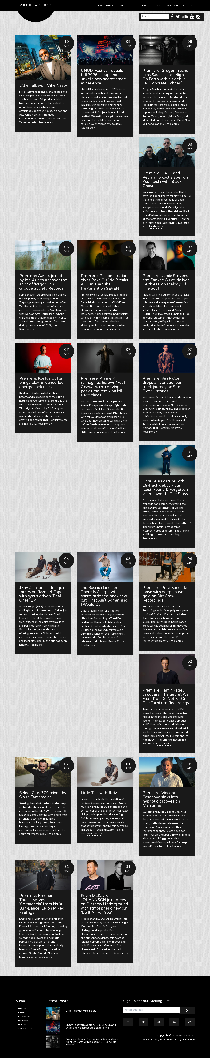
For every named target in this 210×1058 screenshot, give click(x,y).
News (99, 6)
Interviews (142, 6)
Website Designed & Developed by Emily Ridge (169, 1039)
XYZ (169, 6)
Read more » (45, 122)
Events (125, 6)
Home (22, 1008)
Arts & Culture (183, 6)
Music (111, 6)
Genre (158, 6)
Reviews (23, 1020)
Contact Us (25, 1028)
